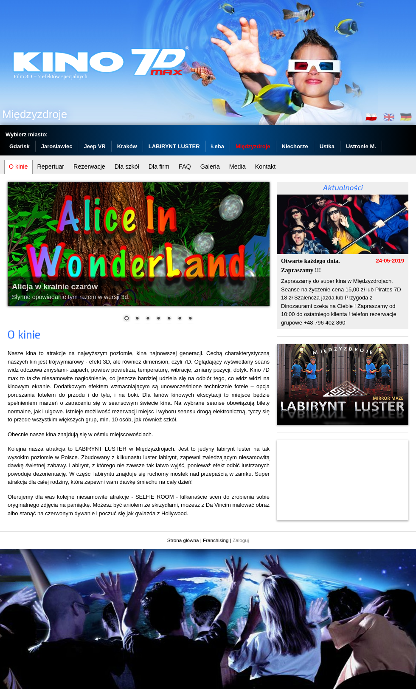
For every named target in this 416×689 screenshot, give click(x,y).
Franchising (215, 540)
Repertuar (51, 166)
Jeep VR (94, 146)
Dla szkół (127, 166)
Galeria (210, 166)
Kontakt (265, 166)
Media (237, 166)
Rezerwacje (89, 166)
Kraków (127, 146)
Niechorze (295, 146)
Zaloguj (241, 540)
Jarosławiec (57, 146)
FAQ (185, 166)
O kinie (18, 166)
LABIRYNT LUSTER (174, 146)
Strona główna (183, 540)
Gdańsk (19, 146)
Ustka (327, 146)
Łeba (217, 146)
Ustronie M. (361, 146)
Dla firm (159, 166)
